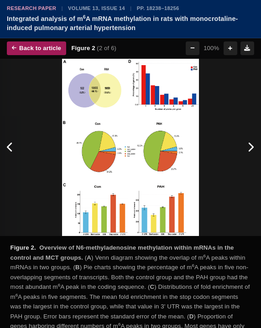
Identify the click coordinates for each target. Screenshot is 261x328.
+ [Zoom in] (230, 48)
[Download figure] (247, 48)
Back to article (36, 48)
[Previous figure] (10, 147)
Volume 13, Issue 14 (96, 8)
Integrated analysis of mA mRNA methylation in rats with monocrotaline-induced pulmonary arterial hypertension (122, 23)
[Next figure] (250, 147)
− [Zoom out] (192, 48)
